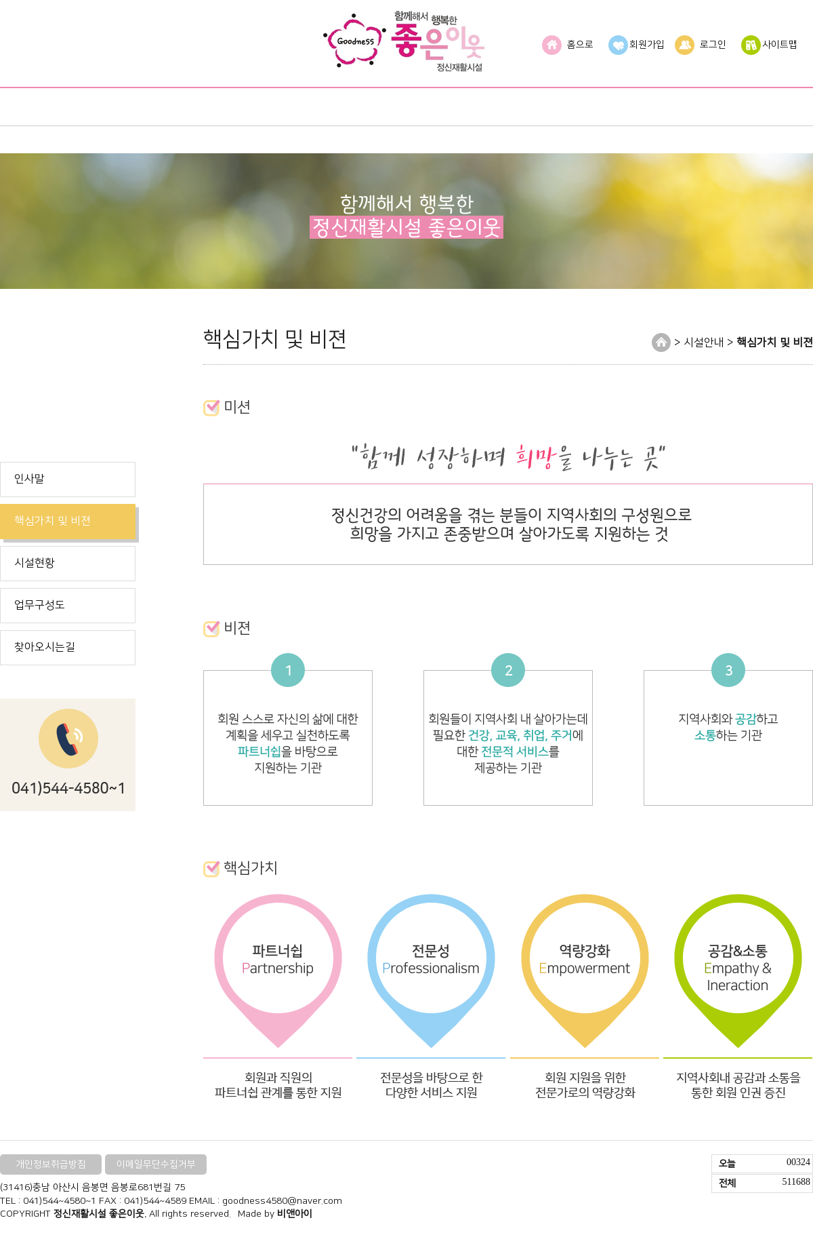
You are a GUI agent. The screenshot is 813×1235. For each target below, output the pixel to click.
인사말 (29, 479)
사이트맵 (779, 44)
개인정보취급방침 (51, 1164)
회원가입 (647, 44)
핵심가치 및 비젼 (52, 521)
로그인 (713, 44)
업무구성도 (39, 605)
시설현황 (34, 563)
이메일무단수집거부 (156, 1164)
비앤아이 (294, 1214)
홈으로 (580, 44)
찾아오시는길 (44, 647)
